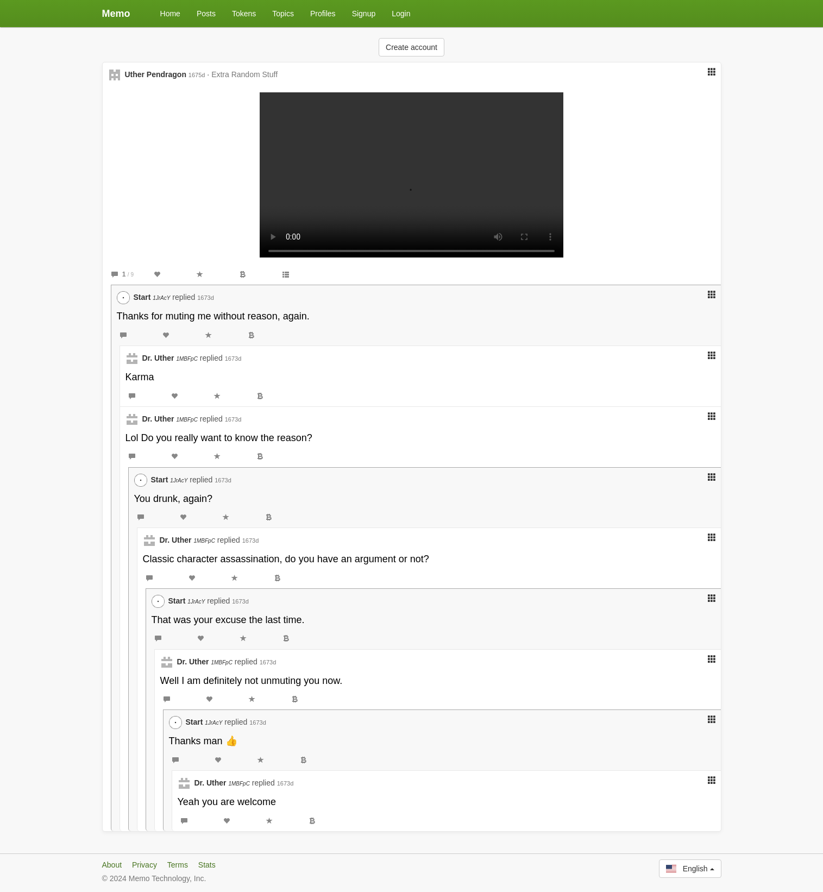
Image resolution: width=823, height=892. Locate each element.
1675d (197, 75)
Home (170, 13)
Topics (283, 13)
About (112, 864)
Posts (206, 13)
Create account (411, 47)
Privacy (144, 864)
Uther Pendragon (155, 74)
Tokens (244, 13)
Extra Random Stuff (244, 74)
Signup (364, 13)
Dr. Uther (169, 358)
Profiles (323, 13)
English (690, 868)
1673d (205, 297)
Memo (116, 13)
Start (151, 297)
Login (401, 13)
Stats (207, 864)
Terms (177, 864)
